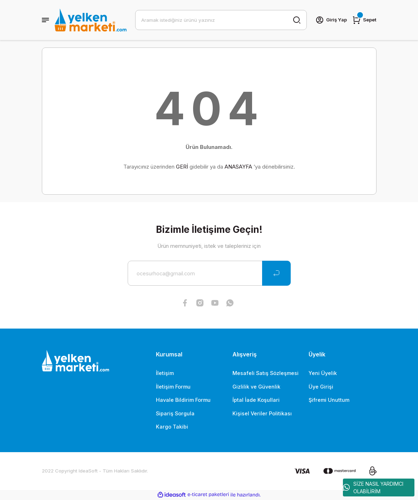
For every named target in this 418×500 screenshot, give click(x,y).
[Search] (221, 20)
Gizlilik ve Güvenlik (256, 387)
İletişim (165, 373)
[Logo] (91, 20)
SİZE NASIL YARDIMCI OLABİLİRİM (373, 487)
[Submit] (276, 273)
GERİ (182, 166)
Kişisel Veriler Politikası (262, 413)
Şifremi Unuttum (329, 400)
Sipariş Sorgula (175, 413)
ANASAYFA (238, 166)
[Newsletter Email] (209, 273)
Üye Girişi (321, 387)
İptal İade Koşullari (256, 400)
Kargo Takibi (172, 427)
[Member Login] (331, 20)
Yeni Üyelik (323, 373)
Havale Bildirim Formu (183, 400)
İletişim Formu (173, 387)
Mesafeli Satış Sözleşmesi (265, 373)
